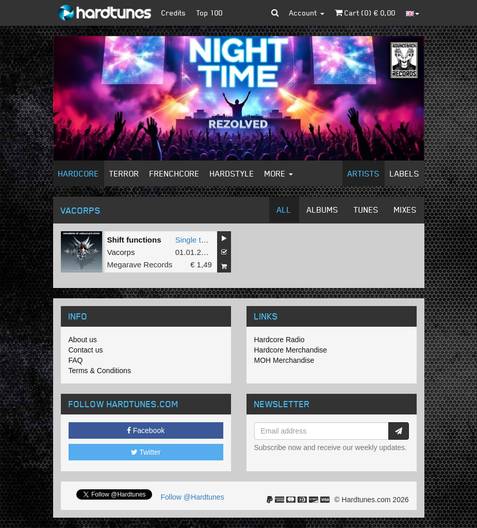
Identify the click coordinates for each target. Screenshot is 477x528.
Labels (404, 173)
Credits (173, 12)
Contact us (86, 350)
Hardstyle (232, 173)
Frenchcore (175, 173)
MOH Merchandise (284, 360)
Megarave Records (140, 264)
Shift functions (134, 239)
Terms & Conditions (100, 370)
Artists (364, 173)
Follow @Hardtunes (192, 497)
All (284, 209)
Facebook (146, 430)
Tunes (366, 209)
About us (83, 339)
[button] (275, 13)
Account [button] (306, 12)
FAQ (76, 360)
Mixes (405, 209)
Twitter (146, 452)
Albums (322, 209)
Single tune (194, 239)
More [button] (279, 173)
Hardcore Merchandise (290, 350)
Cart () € (365, 12)
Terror (124, 173)
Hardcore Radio (279, 339)
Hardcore (78, 173)
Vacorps (121, 252)
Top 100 (209, 12)
